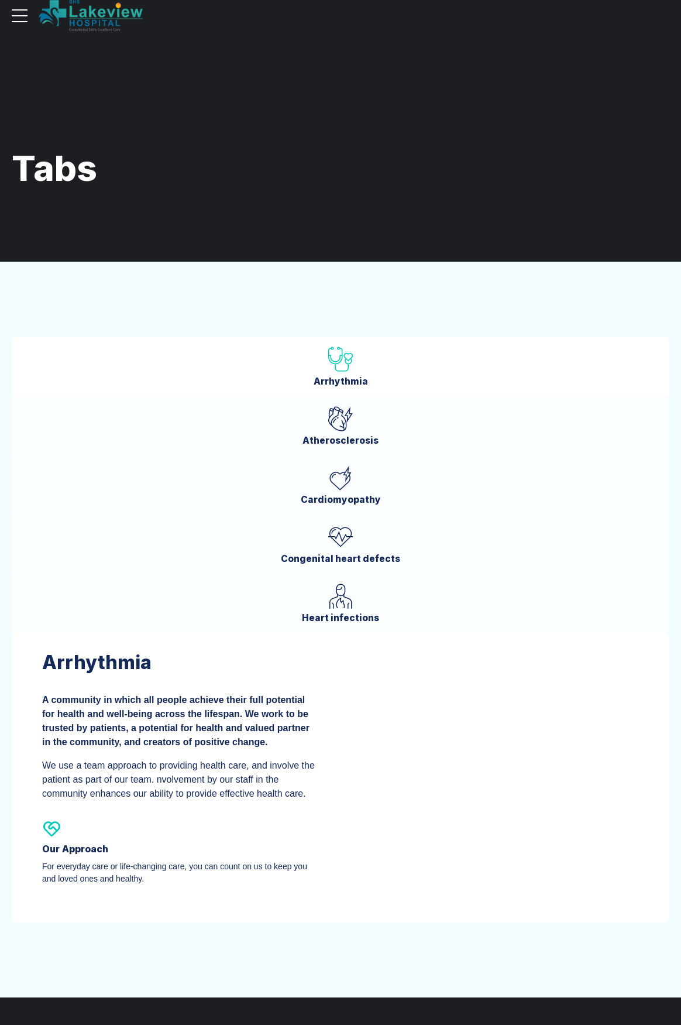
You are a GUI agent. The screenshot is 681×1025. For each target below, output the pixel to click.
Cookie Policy (602, 985)
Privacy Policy (548, 985)
